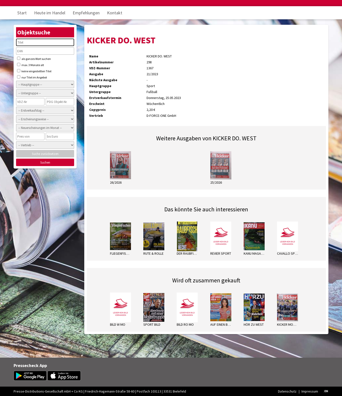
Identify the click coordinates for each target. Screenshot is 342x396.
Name (93, 56)
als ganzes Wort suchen (34, 59)
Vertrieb (96, 115)
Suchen (45, 162)
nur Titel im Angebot (32, 77)
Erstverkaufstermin (105, 98)
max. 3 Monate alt (30, 65)
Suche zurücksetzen (45, 154)
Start (22, 13)
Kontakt (114, 13)
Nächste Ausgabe (103, 80)
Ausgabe (96, 74)
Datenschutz (287, 391)
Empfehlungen (86, 13)
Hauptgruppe (100, 86)
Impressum (309, 391)
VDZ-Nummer (99, 68)
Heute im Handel (49, 13)
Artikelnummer (101, 62)
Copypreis (97, 109)
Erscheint (97, 103)
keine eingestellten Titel (34, 71)
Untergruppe (100, 92)
